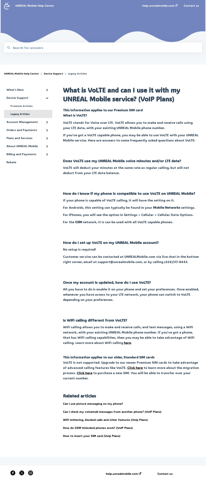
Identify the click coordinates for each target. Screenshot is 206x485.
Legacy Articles (20, 114)
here (127, 343)
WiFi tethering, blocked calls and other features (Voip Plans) (105, 420)
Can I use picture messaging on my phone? (93, 404)
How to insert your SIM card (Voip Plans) (91, 436)
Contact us (165, 473)
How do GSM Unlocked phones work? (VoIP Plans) (98, 428)
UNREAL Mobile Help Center (34, 5)
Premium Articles (21, 105)
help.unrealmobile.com (123, 473)
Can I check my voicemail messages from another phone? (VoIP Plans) (112, 412)
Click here (135, 367)
